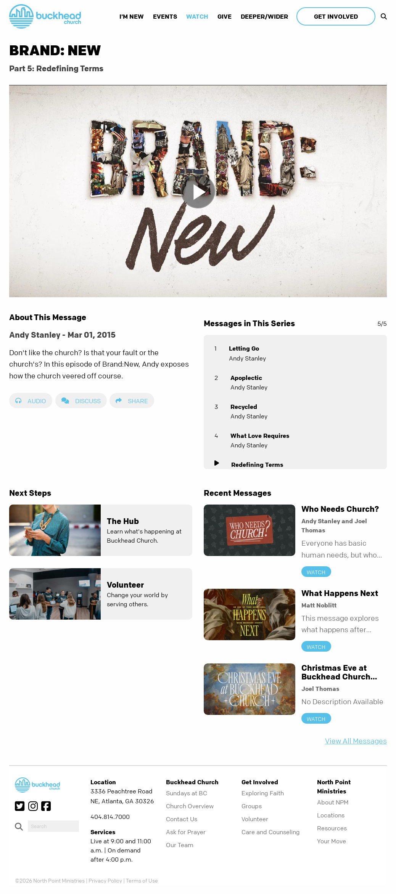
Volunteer (254, 819)
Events (165, 16)
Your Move (331, 841)
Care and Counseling (270, 832)
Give (224, 16)
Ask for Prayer (186, 832)
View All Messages (356, 741)
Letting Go (244, 348)
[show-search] (382, 16)
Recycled (243, 406)
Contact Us (181, 819)
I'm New (131, 16)
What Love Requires (260, 435)
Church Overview (190, 806)
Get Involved (336, 16)
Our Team (179, 845)
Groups (251, 806)
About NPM (333, 802)
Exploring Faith (262, 793)
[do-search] (53, 826)
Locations (330, 815)
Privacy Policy (105, 880)
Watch (197, 16)
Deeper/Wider (264, 16)
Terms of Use (142, 880)
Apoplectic (246, 377)
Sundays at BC (186, 793)
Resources (332, 828)
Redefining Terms (257, 464)
